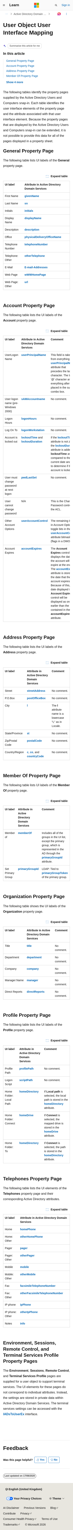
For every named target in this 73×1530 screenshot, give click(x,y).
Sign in (66, 5)
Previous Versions (35, 1507)
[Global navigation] (4, 5)
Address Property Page (20, 70)
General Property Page (20, 60)
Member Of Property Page (22, 76)
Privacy (24, 1513)
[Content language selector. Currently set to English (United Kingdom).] (23, 1489)
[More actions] (66, 14)
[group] (36, 479)
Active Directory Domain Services (30, 14)
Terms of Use (49, 1518)
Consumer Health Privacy (18, 1518)
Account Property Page (20, 65)
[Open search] (56, 5)
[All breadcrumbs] (6, 14)
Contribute (9, 1513)
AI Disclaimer (11, 1507)
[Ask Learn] (59, 14)
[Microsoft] (36, 5)
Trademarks (10, 1524)
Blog (53, 1507)
